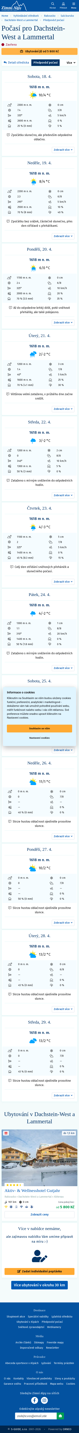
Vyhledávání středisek (26, 15)
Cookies (70, 1383)
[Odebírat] (60, 1416)
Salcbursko (67, 15)
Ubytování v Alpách (27, 1321)
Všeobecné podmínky (39, 1378)
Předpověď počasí (53, 20)
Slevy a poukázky (65, 1378)
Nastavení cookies (39, 738)
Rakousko (49, 15)
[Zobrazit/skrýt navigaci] (73, 5)
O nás (7, 1378)
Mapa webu (56, 1383)
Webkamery (54, 1327)
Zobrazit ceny (40, 1214)
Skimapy (39, 1342)
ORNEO (67, 1429)
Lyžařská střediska (61, 1316)
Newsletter (52, 1347)
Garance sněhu (12, 1383)
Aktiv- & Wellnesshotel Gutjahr (32, 1190)
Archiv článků (23, 1342)
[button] (63, 150)
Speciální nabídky (38, 1316)
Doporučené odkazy (31, 1347)
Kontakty (18, 1378)
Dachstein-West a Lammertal (21, 20)
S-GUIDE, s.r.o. (19, 1429)
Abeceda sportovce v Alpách (21, 1363)
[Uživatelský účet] (53, 5)
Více (69, 62)
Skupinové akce (16, 1316)
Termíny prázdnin (64, 1363)
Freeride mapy (55, 1342)
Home (4, 15)
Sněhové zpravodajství (31, 1327)
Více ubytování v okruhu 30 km (41, 1286)
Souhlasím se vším (39, 728)
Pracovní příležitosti (35, 1383)
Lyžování (46, 1363)
